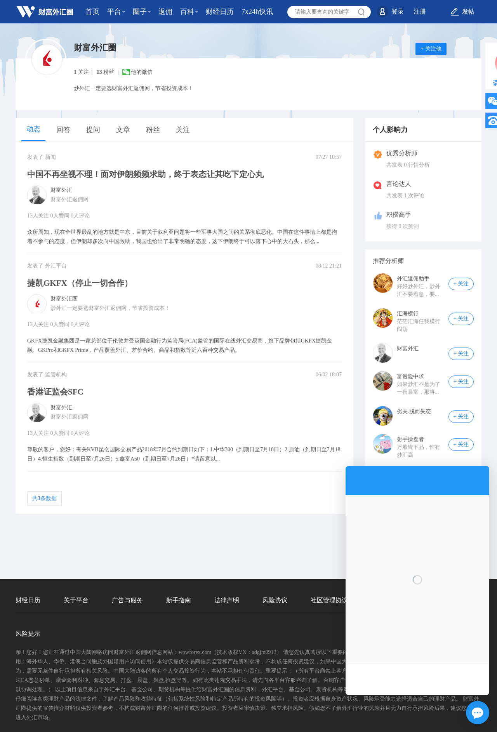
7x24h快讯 (257, 12)
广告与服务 (127, 600)
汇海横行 (408, 313)
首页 (92, 12)
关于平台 (76, 600)
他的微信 (142, 72)
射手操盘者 (410, 439)
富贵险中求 (410, 376)
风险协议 (274, 600)
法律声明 (226, 600)
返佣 (165, 12)
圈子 (140, 12)
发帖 (468, 11)
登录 (397, 11)
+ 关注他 (431, 49)
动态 (33, 129)
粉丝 (153, 130)
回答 (63, 130)
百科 (187, 12)
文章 (123, 130)
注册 (420, 11)
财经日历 (220, 12)
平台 (114, 12)
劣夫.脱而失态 (414, 411)
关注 (183, 130)
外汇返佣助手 (413, 279)
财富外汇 (408, 348)
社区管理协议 (329, 600)
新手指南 (178, 600)
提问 (93, 130)
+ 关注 (461, 284)
